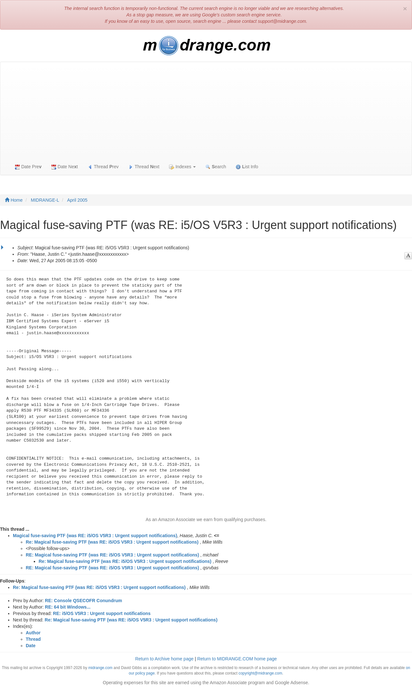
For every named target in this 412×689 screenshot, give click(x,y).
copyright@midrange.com (260, 673)
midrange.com (100, 668)
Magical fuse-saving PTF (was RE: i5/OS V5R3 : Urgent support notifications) (95, 535)
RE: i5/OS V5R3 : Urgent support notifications (102, 613)
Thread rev (103, 167)
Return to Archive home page (164, 658)
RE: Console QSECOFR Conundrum (83, 600)
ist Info (247, 167)
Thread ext (144, 167)
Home (14, 200)
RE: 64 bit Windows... (67, 607)
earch (215, 167)
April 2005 (77, 200)
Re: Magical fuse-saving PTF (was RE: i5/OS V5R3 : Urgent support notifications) (112, 542)
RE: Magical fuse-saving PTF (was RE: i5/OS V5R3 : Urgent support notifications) (112, 554)
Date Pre (28, 167)
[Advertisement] (206, 110)
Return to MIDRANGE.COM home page (237, 658)
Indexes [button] (182, 167)
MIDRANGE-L (45, 200)
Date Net (64, 167)
